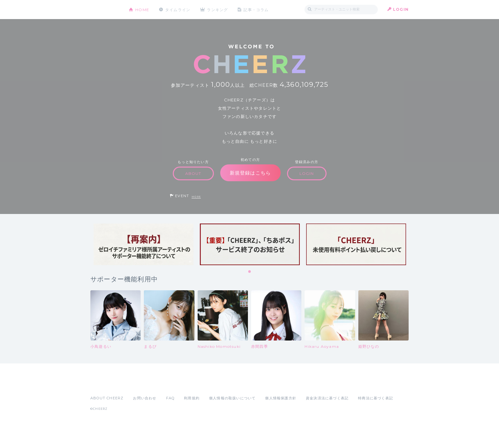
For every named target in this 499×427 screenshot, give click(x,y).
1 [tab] (249, 271)
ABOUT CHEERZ (106, 398)
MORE (196, 196)
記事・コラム (256, 9)
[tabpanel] (143, 244)
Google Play (139, 384)
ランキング (217, 9)
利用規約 (192, 398)
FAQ (170, 398)
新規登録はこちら (250, 173)
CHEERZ (104, 9)
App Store (105, 384)
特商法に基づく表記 (375, 398)
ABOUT (193, 173)
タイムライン (177, 9)
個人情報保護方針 (280, 398)
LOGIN (401, 9)
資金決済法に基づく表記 (327, 398)
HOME (142, 9)
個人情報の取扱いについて (232, 398)
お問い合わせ (144, 398)
